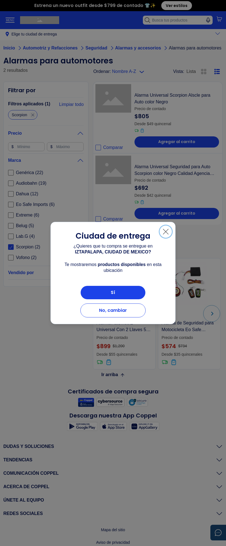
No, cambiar (113, 310)
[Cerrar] (166, 231)
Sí (113, 292)
